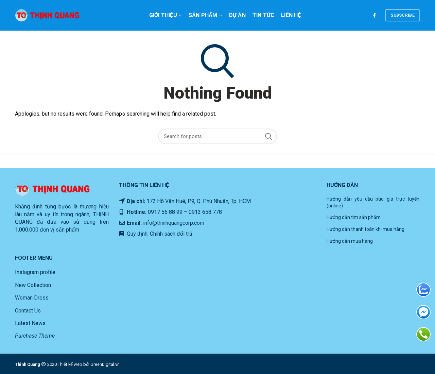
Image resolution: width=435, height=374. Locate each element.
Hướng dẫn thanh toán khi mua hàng (365, 229)
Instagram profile (35, 272)
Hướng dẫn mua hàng (350, 241)
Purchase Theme (35, 336)
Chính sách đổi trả (170, 234)
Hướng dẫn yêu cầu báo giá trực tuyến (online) (373, 202)
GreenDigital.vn (105, 364)
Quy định (136, 234)
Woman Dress (32, 297)
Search (268, 136)
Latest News (30, 323)
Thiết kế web (70, 364)
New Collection (33, 285)
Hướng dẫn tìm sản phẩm (354, 217)
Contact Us (28, 310)
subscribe (402, 15)
